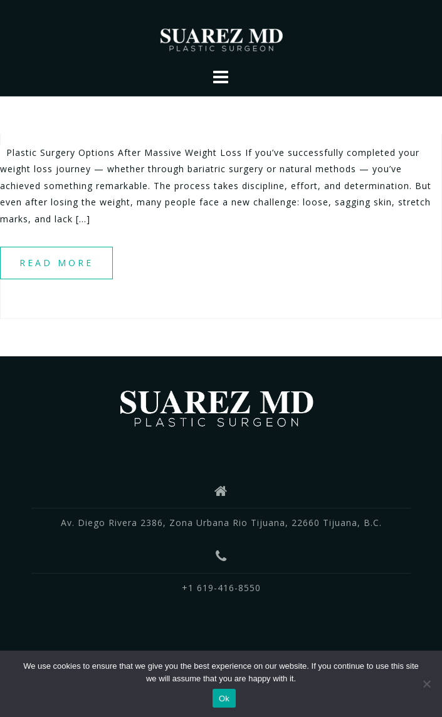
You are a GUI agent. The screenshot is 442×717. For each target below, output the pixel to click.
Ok (224, 698)
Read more (56, 263)
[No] (426, 684)
